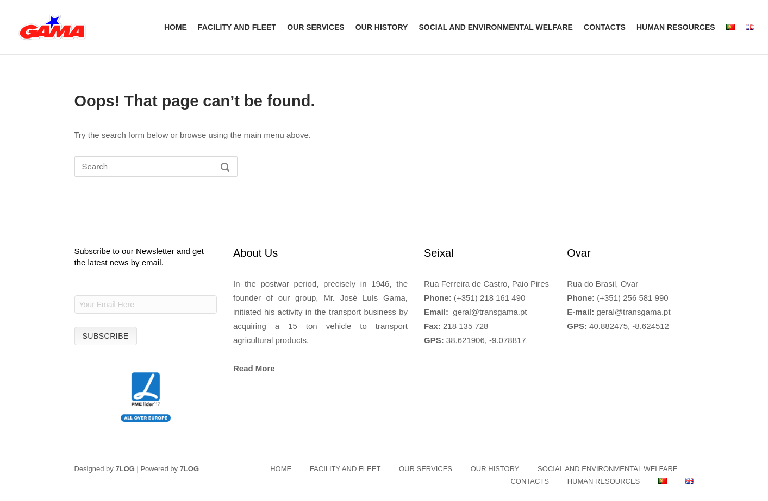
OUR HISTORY (381, 27)
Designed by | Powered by (136, 469)
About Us (255, 253)
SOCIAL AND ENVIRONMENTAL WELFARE (496, 27)
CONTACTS (605, 27)
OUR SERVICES (316, 27)
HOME (175, 27)
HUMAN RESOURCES (675, 27)
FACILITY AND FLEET (237, 27)
